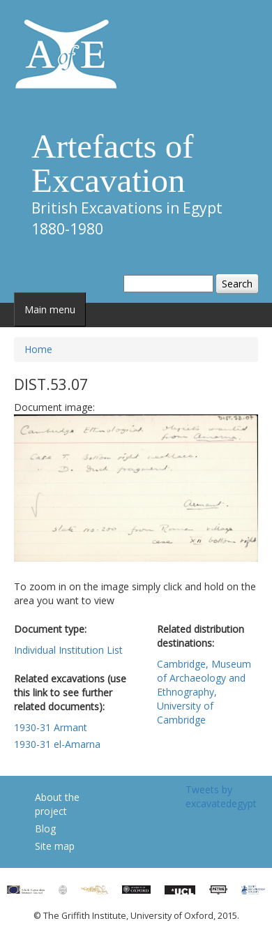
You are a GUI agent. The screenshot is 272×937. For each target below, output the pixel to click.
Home (38, 349)
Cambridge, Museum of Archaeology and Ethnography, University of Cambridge (204, 691)
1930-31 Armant (50, 727)
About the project (57, 804)
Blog (45, 828)
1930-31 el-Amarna (57, 744)
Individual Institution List (68, 650)
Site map (55, 846)
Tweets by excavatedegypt (221, 796)
